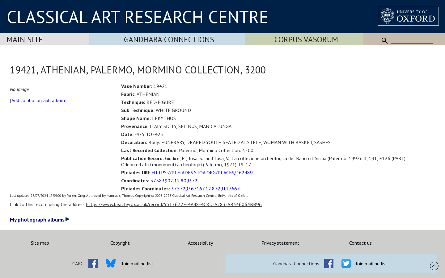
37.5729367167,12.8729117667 (205, 188)
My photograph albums (40, 219)
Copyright (120, 243)
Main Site (24, 39)
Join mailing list (138, 263)
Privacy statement (280, 243)
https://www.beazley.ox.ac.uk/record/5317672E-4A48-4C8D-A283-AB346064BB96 (174, 204)
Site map (40, 243)
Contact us (360, 243)
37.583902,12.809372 (173, 180)
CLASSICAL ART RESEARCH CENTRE (137, 17)
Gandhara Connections (169, 39)
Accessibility (200, 243)
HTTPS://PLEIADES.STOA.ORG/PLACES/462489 (202, 172)
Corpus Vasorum (306, 39)
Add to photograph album (38, 100)
